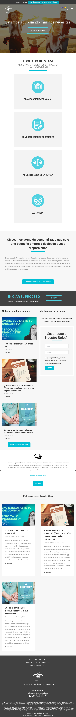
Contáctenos (38, 30)
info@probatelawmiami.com (38, 693)
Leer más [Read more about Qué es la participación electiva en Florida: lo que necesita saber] (7, 438)
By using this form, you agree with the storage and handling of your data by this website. (55, 360)
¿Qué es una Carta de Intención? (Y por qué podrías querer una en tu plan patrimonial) (19, 388)
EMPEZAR (54, 298)
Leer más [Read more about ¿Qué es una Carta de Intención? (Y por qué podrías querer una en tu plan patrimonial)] (7, 396)
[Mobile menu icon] (72, 8)
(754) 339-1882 (63, 10)
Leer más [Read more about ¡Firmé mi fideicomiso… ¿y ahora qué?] (7, 352)
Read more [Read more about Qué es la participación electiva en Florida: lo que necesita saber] (9, 647)
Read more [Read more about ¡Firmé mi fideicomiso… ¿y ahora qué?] (9, 563)
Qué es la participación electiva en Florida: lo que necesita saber (16, 611)
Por (10, 536)
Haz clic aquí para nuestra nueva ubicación (43, 2)
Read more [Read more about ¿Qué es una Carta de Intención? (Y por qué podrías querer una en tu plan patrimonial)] (48, 572)
